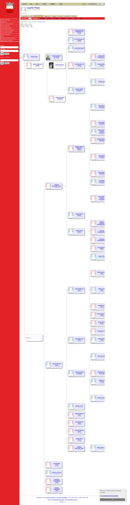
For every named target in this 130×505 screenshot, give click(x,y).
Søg (31, 4)
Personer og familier (5, 34)
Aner (31, 16)
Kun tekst (55, 18)
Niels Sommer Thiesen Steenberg (102, 131)
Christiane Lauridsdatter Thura (56, 481)
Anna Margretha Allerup (101, 248)
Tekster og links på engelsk (7, 30)
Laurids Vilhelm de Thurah (79, 89)
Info (61, 4)
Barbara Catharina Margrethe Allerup (102, 223)
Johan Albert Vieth (102, 447)
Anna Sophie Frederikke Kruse (101, 56)
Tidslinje (54, 16)
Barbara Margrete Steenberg (102, 139)
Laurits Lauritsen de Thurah (56, 56)
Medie (53, 4)
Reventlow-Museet (5, 26)
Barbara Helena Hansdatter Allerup (79, 148)
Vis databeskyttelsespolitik (109, 496)
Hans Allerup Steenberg (101, 106)
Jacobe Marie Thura (79, 439)
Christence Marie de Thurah (101, 372)
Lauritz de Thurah (102, 397)
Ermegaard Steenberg (102, 156)
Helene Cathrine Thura (79, 414)
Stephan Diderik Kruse (102, 64)
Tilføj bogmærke (92, 4)
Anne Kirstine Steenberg (101, 123)
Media (1, 36)
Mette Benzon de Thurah (79, 64)
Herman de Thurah (102, 381)
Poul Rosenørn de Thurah (79, 39)
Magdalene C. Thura (102, 306)
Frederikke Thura (101, 331)
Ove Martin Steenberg (102, 181)
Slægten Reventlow (5, 19)
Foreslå (74, 16)
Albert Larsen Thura (101, 289)
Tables (69, 18)
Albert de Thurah (101, 356)
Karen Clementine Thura (102, 314)
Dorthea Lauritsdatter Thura (56, 489)
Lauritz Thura (34, 56)
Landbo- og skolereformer (6, 23)
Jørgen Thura (101, 256)
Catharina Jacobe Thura (102, 272)
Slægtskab (47, 16)
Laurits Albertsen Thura (79, 289)
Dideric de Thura (56, 472)
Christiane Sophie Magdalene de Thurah (79, 31)
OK (112, 499)
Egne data (25, 16)
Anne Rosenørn (59, 64)
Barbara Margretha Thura (56, 185)
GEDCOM (67, 16)
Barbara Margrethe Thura (79, 447)
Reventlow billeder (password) (7, 38)
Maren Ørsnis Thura (101, 322)
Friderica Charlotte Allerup (101, 231)
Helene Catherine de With (37, 64)
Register (63, 18)
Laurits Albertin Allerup (79, 214)
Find (44, 4)
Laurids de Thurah (79, 48)
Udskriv (84, 4)
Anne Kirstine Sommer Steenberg (101, 198)
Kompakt (42, 18)
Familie (60, 16)
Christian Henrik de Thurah (79, 372)
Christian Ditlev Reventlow (58, 499)
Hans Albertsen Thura (79, 339)
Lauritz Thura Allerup (79, 231)
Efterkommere (38, 16)
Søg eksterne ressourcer (6, 40)
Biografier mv (3, 21)
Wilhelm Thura (79, 406)
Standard (35, 18)
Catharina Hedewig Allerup (101, 239)
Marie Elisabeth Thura (79, 422)
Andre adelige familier (5, 28)
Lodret (49, 18)
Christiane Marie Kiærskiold (60, 98)
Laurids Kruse (102, 81)
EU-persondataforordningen (71, 499)
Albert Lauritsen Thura (56, 364)
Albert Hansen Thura (102, 339)
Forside (24, 4)
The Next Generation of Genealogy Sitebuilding (56, 497)
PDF (81, 18)
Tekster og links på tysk (6, 32)
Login (37, 4)
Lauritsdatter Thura (56, 464)
